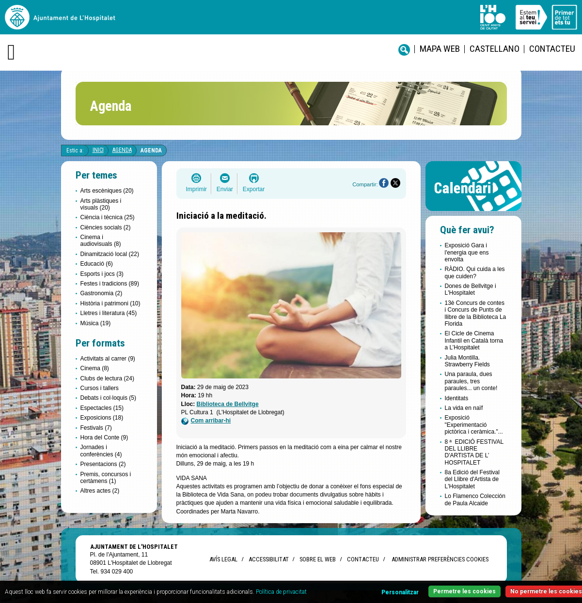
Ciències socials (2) (105, 227)
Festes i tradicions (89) (109, 283)
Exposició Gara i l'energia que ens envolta (467, 252)
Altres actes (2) (100, 490)
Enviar (225, 189)
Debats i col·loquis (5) (108, 397)
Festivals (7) (96, 427)
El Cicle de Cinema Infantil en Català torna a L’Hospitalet (474, 340)
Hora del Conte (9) (104, 437)
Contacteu (552, 48)
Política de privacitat (281, 591)
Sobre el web (317, 559)
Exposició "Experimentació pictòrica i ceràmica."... (474, 424)
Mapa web (440, 48)
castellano (494, 48)
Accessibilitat (268, 559)
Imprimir (196, 189)
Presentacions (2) (103, 464)
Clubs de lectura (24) (107, 378)
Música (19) (95, 323)
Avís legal (223, 559)
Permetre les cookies (464, 591)
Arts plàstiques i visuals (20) (101, 204)
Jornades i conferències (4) (101, 450)
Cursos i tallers (99, 388)
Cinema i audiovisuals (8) (100, 240)
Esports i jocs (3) (102, 274)
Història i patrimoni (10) (110, 303)
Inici (98, 150)
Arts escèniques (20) (107, 190)
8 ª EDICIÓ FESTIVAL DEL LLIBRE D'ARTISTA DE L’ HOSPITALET (474, 452)
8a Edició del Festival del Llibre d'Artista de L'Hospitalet (472, 479)
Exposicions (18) (102, 417)
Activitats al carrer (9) (107, 358)
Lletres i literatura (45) (108, 313)
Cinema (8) (94, 368)
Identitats (457, 398)
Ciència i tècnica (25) (107, 217)
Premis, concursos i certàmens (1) (105, 477)
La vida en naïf (464, 408)
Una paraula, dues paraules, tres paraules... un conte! (471, 381)
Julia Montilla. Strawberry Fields (467, 361)
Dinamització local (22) (109, 254)
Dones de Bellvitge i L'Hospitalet (470, 289)
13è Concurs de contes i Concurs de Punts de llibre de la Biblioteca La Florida (475, 313)
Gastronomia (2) (101, 293)
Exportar (254, 189)
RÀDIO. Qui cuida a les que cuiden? (475, 272)
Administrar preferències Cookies (440, 559)
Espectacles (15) (102, 408)
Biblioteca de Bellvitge (228, 404)
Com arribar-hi (206, 420)
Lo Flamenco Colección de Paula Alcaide (475, 499)
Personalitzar (400, 592)
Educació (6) (96, 263)
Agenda (122, 150)
